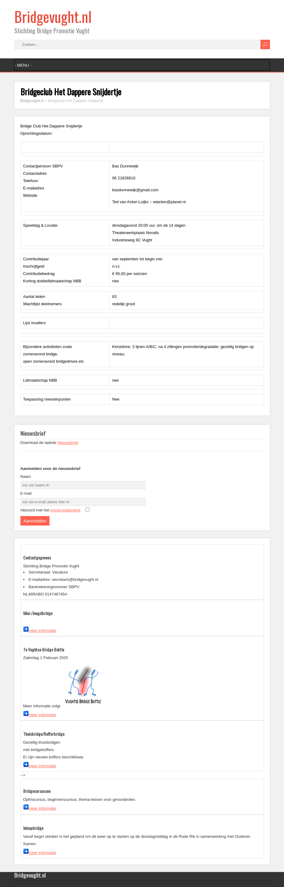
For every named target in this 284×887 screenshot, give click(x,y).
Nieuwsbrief (67, 442)
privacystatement (65, 510)
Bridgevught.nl (53, 16)
